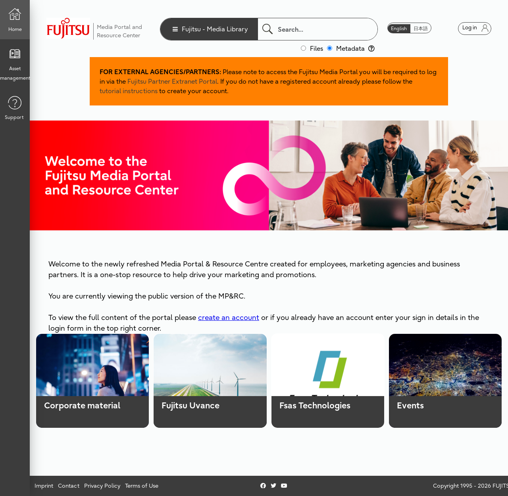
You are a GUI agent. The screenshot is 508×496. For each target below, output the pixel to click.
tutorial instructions (129, 91)
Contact (68, 485)
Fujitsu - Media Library (215, 29)
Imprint (44, 485)
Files (316, 48)
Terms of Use (141, 485)
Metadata (355, 48)
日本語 (421, 28)
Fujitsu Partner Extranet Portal (172, 81)
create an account (228, 317)
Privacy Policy (102, 485)
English (399, 28)
